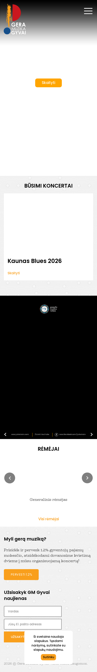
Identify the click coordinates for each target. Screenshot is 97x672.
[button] (9, 478)
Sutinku (48, 657)
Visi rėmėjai (48, 519)
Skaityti (48, 82)
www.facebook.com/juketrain (72, 434)
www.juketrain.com (20, 434)
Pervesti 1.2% (21, 574)
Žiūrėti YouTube (42, 434)
